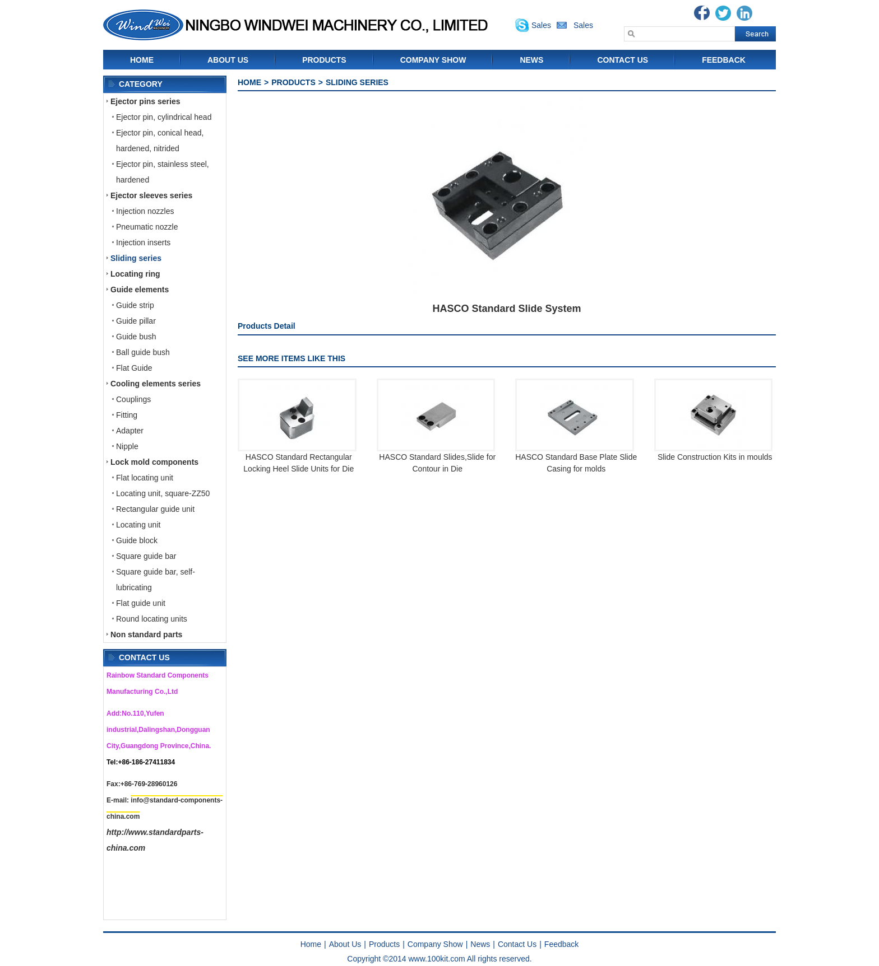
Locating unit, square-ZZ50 (163, 493)
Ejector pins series (145, 101)
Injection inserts (143, 242)
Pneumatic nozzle (147, 226)
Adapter (130, 430)
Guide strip (135, 305)
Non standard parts (146, 634)
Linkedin (744, 13)
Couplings (133, 399)
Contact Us (622, 59)
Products (324, 59)
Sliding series (135, 258)
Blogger (766, 13)
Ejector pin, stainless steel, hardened (162, 172)
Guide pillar (136, 320)
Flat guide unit (140, 603)
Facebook (702, 13)
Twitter (723, 13)
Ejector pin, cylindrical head (163, 117)
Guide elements (139, 289)
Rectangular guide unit (155, 509)
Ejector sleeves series (151, 195)
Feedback (724, 59)
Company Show (433, 59)
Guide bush (136, 336)
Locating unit (138, 524)
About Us (227, 59)
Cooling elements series (155, 383)
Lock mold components (154, 462)
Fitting (126, 414)
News (531, 59)
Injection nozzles (145, 211)
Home (142, 59)
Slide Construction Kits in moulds (715, 456)
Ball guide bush (143, 352)
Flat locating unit (144, 477)
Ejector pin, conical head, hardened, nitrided (159, 140)
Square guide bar (146, 556)
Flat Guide (134, 367)
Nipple (127, 446)
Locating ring (135, 273)
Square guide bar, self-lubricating (155, 579)
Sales (541, 25)
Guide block (137, 540)
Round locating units (151, 618)
